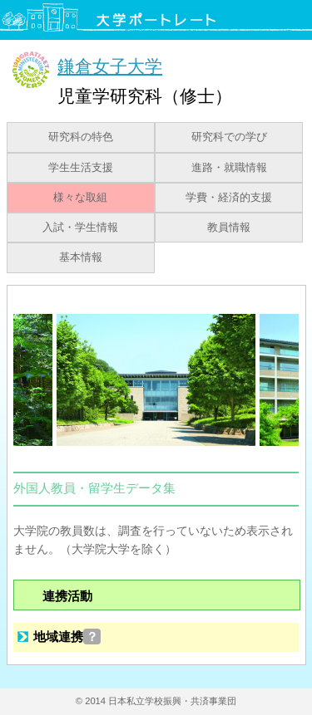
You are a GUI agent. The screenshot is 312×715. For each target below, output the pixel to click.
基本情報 (80, 257)
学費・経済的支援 (229, 197)
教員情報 (228, 227)
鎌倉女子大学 (109, 66)
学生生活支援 (80, 168)
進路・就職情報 (229, 168)
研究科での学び (229, 137)
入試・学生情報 (80, 227)
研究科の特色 (80, 137)
